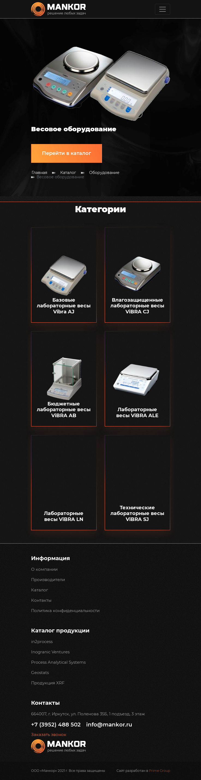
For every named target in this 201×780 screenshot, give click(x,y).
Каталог (68, 172)
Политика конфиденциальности (65, 610)
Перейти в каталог (66, 153)
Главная (39, 172)
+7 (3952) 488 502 (56, 724)
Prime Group (159, 771)
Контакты (41, 600)
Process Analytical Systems (58, 662)
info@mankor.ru (109, 724)
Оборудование (104, 172)
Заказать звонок (48, 734)
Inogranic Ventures (50, 651)
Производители (48, 579)
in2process (42, 641)
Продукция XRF (48, 682)
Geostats (40, 672)
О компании (44, 569)
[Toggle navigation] (162, 9)
